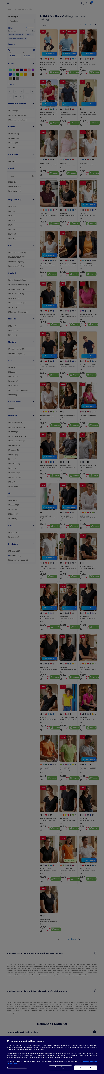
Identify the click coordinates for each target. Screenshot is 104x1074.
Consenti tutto (85, 1068)
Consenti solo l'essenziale (60, 1068)
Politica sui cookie (90, 1061)
